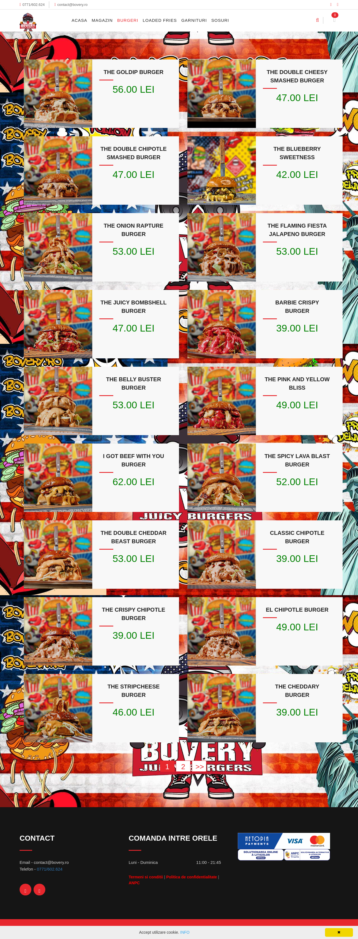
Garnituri (194, 20)
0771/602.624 (33, 5)
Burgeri (127, 20)
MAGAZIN (102, 20)
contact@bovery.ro (72, 5)
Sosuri (220, 20)
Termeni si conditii (146, 877)
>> (200, 766)
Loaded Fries (160, 20)
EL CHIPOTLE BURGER (297, 610)
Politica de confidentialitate (191, 877)
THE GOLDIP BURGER (133, 72)
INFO (184, 932)
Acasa (79, 20)
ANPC (134, 883)
